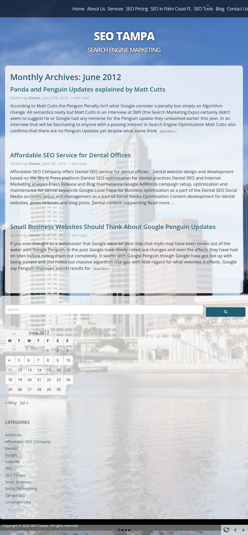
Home (39, 6)
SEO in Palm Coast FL (148, 6)
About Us (61, 6)
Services (85, 6)
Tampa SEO (15, 489)
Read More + (168, 125)
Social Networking (21, 482)
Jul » (24, 397)
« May (11, 397)
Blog (212, 6)
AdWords (13, 428)
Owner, (35, 92)
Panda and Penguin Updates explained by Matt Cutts (87, 83)
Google (11, 449)
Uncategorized (18, 496)
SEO (8, 462)
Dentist (11, 442)
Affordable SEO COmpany (28, 435)
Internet (12, 455)
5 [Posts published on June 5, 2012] (19, 354)
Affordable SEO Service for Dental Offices (70, 149)
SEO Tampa (124, 30)
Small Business (18, 475)
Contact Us (233, 6)
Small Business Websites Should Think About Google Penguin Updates (113, 220)
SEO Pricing (110, 6)
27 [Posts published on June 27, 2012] (30, 383)
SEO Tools (185, 6)
